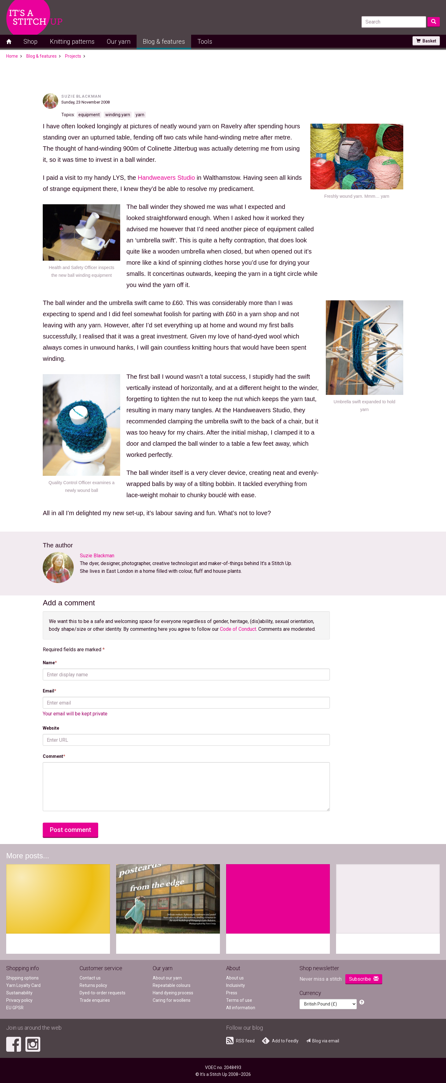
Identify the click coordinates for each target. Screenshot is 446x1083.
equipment (89, 114)
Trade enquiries (95, 1000)
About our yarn (167, 977)
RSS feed (240, 1040)
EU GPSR (15, 1007)
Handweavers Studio (166, 177)
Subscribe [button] (363, 979)
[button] (361, 1003)
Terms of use (239, 1000)
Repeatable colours (171, 985)
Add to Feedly (280, 1040)
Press (231, 992)
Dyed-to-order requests (102, 992)
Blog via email (322, 1040)
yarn (140, 114)
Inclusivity (235, 985)
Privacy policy (19, 1000)
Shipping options (22, 977)
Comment (54, 756)
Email (49, 690)
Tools (204, 41)
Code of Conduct (238, 629)
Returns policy (93, 985)
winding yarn (117, 114)
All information (240, 1007)
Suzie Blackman (81, 96)
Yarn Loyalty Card (23, 985)
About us (235, 977)
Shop (30, 41)
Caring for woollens (171, 1000)
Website (51, 728)
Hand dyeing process (173, 992)
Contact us (90, 977)
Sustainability (19, 992)
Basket (426, 40)
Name (50, 662)
